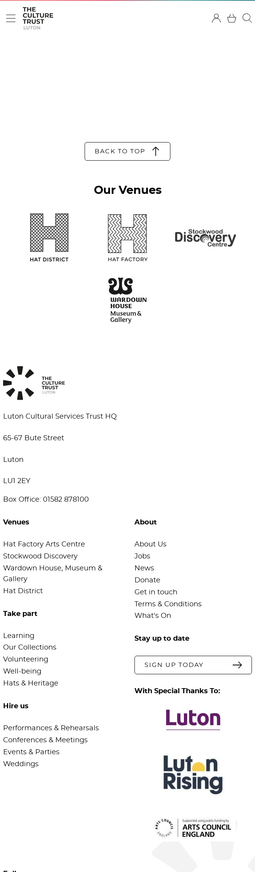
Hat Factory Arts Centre (44, 544)
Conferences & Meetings (45, 740)
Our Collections (29, 647)
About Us (150, 544)
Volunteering (25, 659)
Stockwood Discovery (40, 556)
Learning (18, 636)
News (144, 568)
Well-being (22, 671)
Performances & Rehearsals (51, 728)
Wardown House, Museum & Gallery (52, 574)
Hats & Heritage (30, 683)
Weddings (21, 764)
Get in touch (155, 592)
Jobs (142, 556)
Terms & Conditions (168, 604)
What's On (152, 615)
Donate (147, 580)
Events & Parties (31, 752)
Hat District (23, 591)
